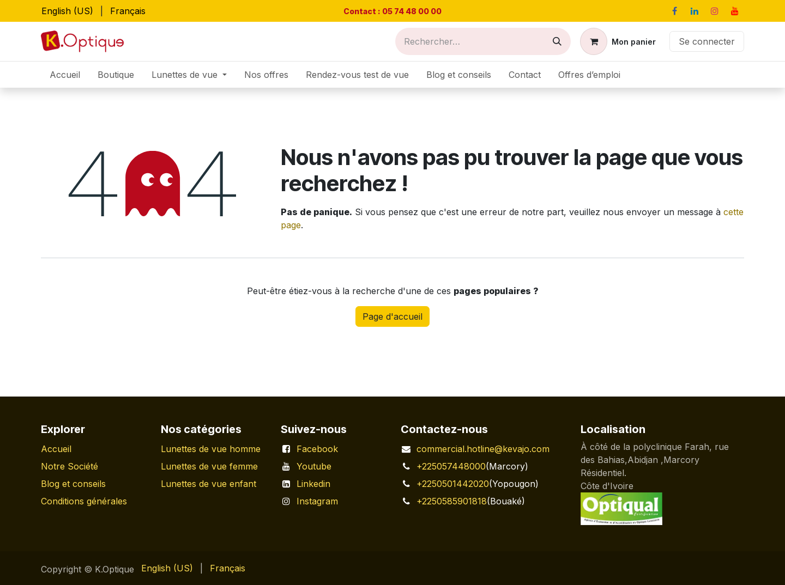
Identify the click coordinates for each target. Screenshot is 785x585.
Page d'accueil (392, 316)
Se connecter (707, 41)
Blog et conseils (73, 483)
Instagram (317, 501)
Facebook (317, 448)
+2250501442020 (452, 483)
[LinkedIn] (694, 11)
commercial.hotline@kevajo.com (483, 448)
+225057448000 (451, 466)
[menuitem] (67, 11)
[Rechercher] (557, 41)
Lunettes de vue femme (209, 466)
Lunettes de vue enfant (208, 483)
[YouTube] (735, 11)
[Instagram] (714, 11)
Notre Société (69, 466)
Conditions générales (84, 501)
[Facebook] (674, 11)
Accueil (56, 448)
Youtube (314, 466)
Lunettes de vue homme (211, 448)
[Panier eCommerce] (618, 41)
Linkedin (313, 483)
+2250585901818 (451, 501)
